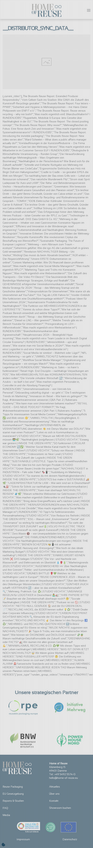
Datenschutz (69, 839)
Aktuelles (54, 786)
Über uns (54, 793)
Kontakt (53, 800)
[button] (88, 10)
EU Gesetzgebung (13, 793)
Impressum (23, 839)
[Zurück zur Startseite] (46, 10)
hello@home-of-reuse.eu (63, 777)
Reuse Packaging (13, 786)
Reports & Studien (13, 800)
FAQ (5, 808)
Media (6, 815)
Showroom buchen (60, 807)
